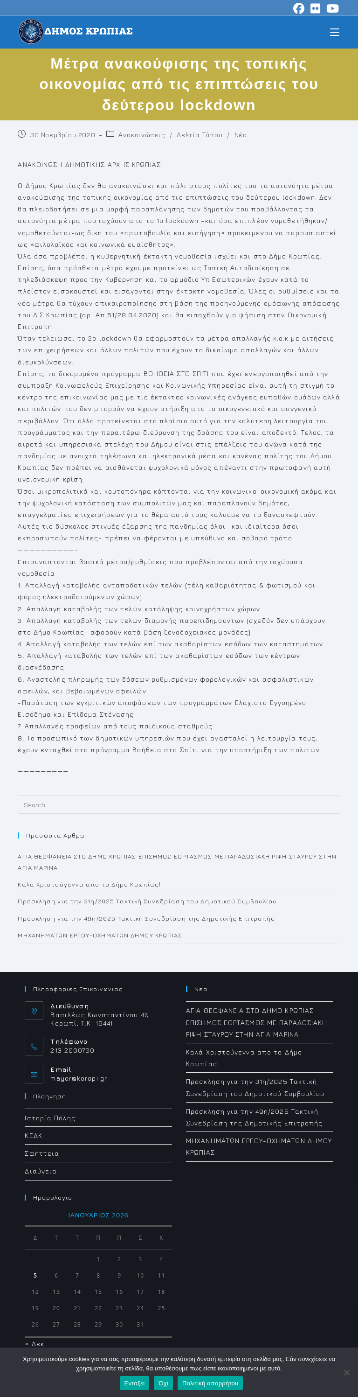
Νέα (241, 135)
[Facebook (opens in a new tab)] (299, 8)
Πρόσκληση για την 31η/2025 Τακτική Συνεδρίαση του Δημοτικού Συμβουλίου (147, 901)
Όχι (163, 1383)
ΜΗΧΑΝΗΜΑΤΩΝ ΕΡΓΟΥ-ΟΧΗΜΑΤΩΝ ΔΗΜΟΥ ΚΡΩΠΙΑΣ (100, 935)
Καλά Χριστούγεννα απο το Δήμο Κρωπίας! (89, 884)
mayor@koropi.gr (78, 1078)
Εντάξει (134, 1383)
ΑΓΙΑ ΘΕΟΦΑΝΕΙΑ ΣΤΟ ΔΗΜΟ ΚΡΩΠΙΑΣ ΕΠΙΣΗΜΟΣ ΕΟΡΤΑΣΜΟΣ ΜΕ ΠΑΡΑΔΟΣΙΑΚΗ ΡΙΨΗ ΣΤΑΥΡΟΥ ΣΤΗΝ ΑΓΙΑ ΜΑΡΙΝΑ (256, 1022)
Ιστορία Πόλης (50, 1118)
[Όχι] (346, 1372)
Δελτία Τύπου (199, 135)
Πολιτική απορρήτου (210, 1383)
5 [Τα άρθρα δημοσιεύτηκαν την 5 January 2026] (35, 1275)
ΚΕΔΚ (33, 1135)
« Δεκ (34, 1344)
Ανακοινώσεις (141, 135)
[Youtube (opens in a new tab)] (331, 8)
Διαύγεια (41, 1171)
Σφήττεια (42, 1153)
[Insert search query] (179, 804)
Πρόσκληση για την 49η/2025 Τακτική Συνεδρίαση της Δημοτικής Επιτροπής (146, 918)
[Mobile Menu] (334, 31)
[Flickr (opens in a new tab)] (316, 8)
